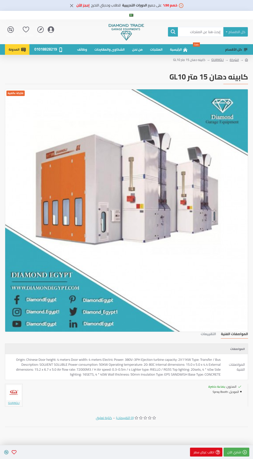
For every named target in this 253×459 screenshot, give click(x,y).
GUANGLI (217, 59)
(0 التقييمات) (125, 418)
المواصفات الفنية (234, 334)
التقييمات (208, 334)
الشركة (234, 59)
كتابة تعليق (104, 418)
